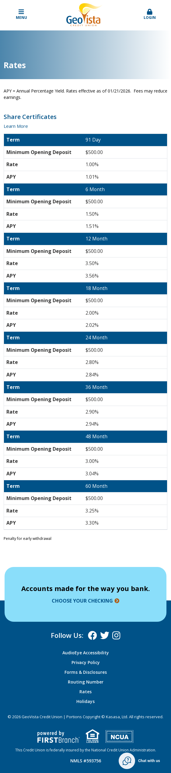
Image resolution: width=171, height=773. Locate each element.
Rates (85, 691)
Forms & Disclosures (86, 672)
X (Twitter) (104, 635)
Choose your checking (82, 600)
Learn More (16, 126)
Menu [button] (21, 14)
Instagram (116, 635)
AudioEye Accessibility (85, 653)
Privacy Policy (86, 662)
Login (150, 14)
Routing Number (85, 682)
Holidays (85, 701)
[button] (149, 14)
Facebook (92, 635)
